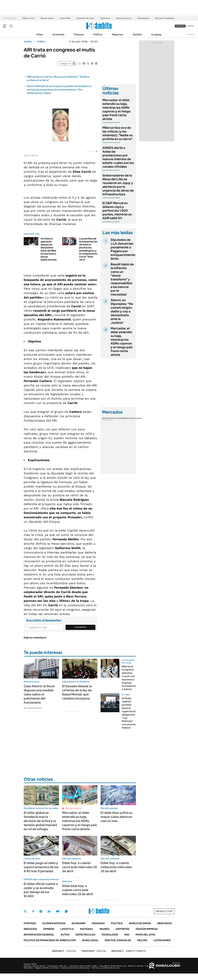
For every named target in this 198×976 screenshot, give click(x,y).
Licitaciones (162, 940)
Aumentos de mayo (85, 18)
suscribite (180, 26)
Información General (39, 934)
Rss (126, 934)
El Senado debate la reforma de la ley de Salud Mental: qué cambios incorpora (77, 692)
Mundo (105, 929)
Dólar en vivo (28, 18)
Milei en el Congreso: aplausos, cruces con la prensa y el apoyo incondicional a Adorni (129, 678)
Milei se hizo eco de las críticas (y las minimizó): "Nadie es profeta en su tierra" (117, 133)
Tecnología (110, 934)
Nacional (86, 929)
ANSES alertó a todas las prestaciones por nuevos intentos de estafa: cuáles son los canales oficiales (118, 157)
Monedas (107, 418)
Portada (30, 923)
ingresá (190, 26)
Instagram (40, 911)
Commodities (126, 418)
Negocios (117, 34)
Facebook (33, 911)
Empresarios (143, 18)
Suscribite (80, 627)
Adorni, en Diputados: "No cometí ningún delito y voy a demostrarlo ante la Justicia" (122, 311)
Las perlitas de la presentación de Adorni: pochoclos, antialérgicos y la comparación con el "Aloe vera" (88, 249)
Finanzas (79, 34)
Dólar (40, 34)
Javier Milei (65, 18)
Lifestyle (67, 929)
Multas (142, 940)
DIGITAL (64, 950)
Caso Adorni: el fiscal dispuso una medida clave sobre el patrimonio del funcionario (39, 694)
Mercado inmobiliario (164, 18)
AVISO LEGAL (90, 940)
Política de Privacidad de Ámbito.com (50, 940)
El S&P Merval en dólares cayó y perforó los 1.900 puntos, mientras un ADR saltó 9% (117, 210)
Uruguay (156, 34)
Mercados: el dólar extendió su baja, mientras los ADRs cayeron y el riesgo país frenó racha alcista (116, 109)
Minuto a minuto (73, 808)
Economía (58, 34)
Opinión (137, 34)
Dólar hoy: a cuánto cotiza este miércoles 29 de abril (116, 867)
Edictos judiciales (118, 940)
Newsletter (191, 34)
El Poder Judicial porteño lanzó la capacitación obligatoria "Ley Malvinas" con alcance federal (129, 713)
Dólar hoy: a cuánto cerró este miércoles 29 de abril (79, 867)
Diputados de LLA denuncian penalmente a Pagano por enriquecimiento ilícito (123, 249)
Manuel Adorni (47, 18)
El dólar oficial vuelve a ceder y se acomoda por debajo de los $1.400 (41, 890)
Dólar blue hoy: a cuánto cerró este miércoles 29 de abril (77, 890)
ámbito (28, 41)
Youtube (57, 911)
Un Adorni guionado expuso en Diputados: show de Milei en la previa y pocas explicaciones (49, 249)
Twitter (25, 911)
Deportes (122, 929)
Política (98, 34)
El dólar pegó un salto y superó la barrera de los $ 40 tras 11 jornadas (41, 867)
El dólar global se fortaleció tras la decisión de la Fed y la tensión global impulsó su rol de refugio (40, 821)
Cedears (137, 418)
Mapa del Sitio (145, 934)
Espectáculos (85, 934)
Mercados (164, 923)
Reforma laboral (123, 18)
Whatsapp (66, 911)
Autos (65, 934)
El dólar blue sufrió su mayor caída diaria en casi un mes (116, 817)
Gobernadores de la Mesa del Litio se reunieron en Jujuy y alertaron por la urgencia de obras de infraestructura (118, 184)
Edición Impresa (147, 929)
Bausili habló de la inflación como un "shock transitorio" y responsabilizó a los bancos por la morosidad (122, 279)
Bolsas (115, 418)
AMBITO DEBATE (128, 950)
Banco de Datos (140, 923)
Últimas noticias (53, 923)
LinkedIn (49, 911)
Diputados (105, 18)
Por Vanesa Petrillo (33, 708)
